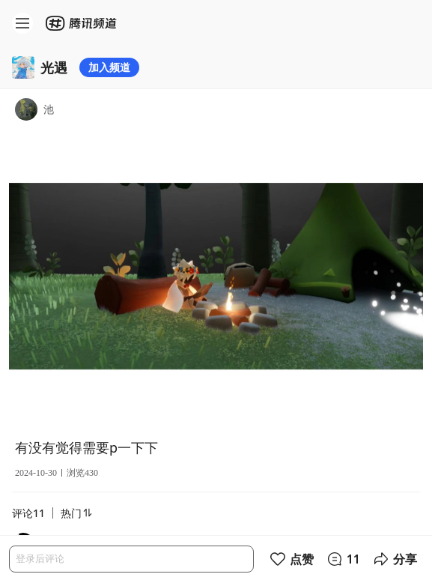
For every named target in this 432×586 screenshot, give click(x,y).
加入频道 (109, 67)
